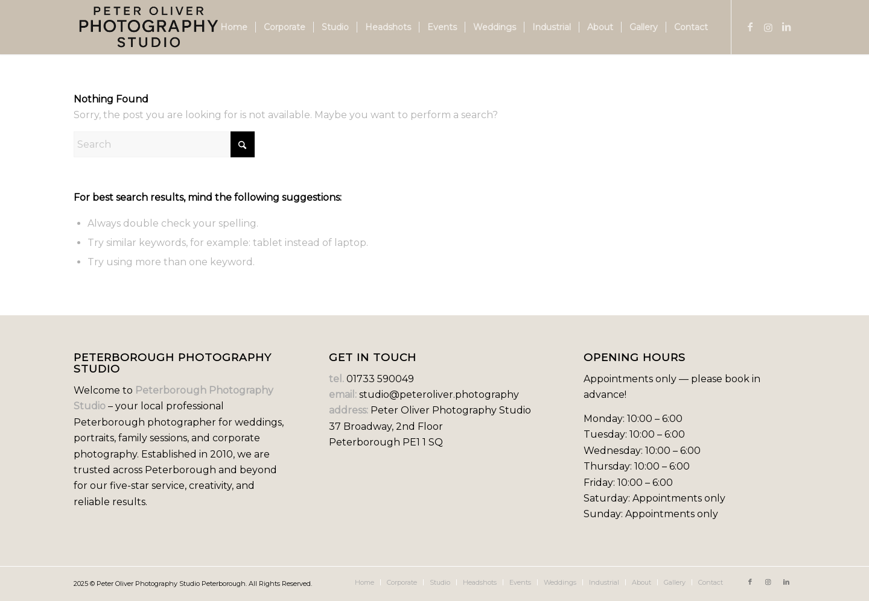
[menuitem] (233, 27)
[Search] (164, 144)
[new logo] (149, 27)
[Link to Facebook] (750, 26)
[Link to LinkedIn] (786, 26)
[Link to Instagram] (768, 26)
